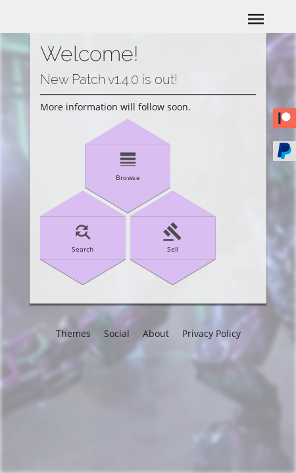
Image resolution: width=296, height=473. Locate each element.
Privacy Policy (211, 333)
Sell (172, 237)
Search (83, 237)
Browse (127, 165)
